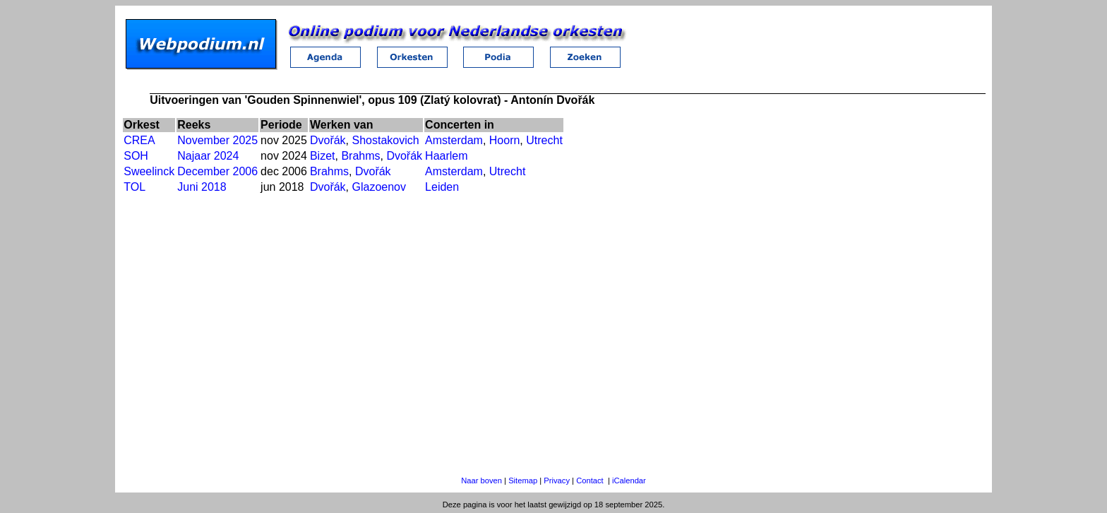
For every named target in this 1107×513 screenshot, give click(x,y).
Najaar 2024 (208, 156)
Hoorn (504, 140)
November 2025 (217, 140)
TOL (134, 187)
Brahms (360, 156)
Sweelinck (149, 171)
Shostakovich (385, 140)
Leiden (442, 187)
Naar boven (481, 480)
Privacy (557, 480)
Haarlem (446, 156)
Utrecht (544, 140)
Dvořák (328, 140)
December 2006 (217, 171)
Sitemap (522, 480)
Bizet (322, 156)
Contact (590, 480)
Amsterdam (454, 140)
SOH (136, 156)
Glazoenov (379, 187)
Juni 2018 (201, 187)
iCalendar (629, 480)
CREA (139, 140)
